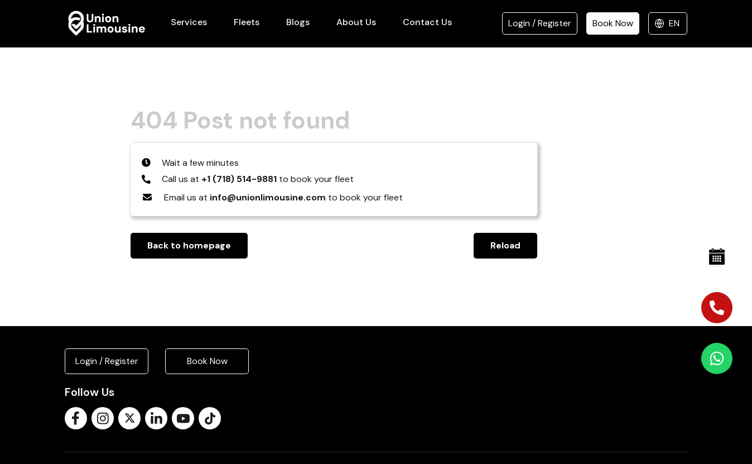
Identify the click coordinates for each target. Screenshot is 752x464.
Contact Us (427, 22)
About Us (356, 22)
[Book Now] (716, 256)
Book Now (612, 23)
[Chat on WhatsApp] (716, 358)
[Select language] (667, 23)
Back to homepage (189, 245)
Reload (505, 245)
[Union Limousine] (106, 23)
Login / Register (539, 23)
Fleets (246, 22)
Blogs (298, 22)
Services (189, 22)
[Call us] (716, 307)
